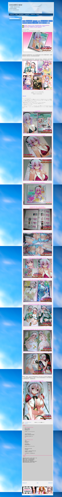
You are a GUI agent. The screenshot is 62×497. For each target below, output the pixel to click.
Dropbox (38, 14)
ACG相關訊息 (35, 22)
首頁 (37, 482)
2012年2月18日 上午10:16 (29, 439)
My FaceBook (21, 14)
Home (16, 14)
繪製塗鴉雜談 (25, 22)
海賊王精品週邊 (44, 21)
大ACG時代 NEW (15, 5)
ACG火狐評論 (30, 22)
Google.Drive (27, 14)
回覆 (25, 437)
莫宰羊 (25, 427)
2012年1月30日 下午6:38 (30, 427)
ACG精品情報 (44, 22)
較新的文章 (25, 482)
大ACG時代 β (12, 14)
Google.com (33, 14)
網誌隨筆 (50, 21)
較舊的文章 (50, 482)
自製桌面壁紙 (29, 21)
